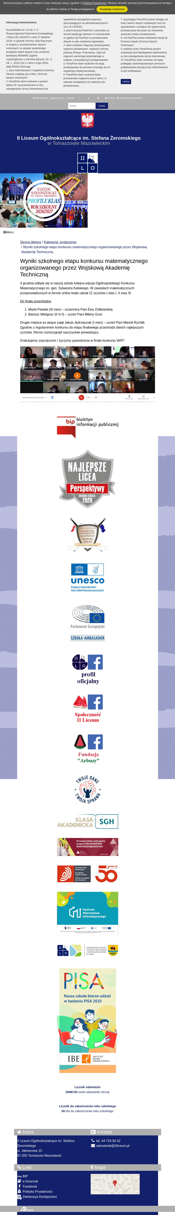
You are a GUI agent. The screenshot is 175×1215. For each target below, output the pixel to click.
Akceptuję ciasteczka (112, 9)
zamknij (126, 81)
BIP (22, 1176)
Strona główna (40, 98)
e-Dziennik (27, 1181)
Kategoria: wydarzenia (60, 242)
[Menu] (87, 232)
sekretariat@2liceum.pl (110, 1145)
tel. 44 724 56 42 (106, 1141)
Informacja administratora (129, 98)
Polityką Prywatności (94, 3)
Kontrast (110, 98)
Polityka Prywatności (35, 1191)
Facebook (27, 1186)
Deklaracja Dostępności (37, 1197)
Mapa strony (57, 98)
